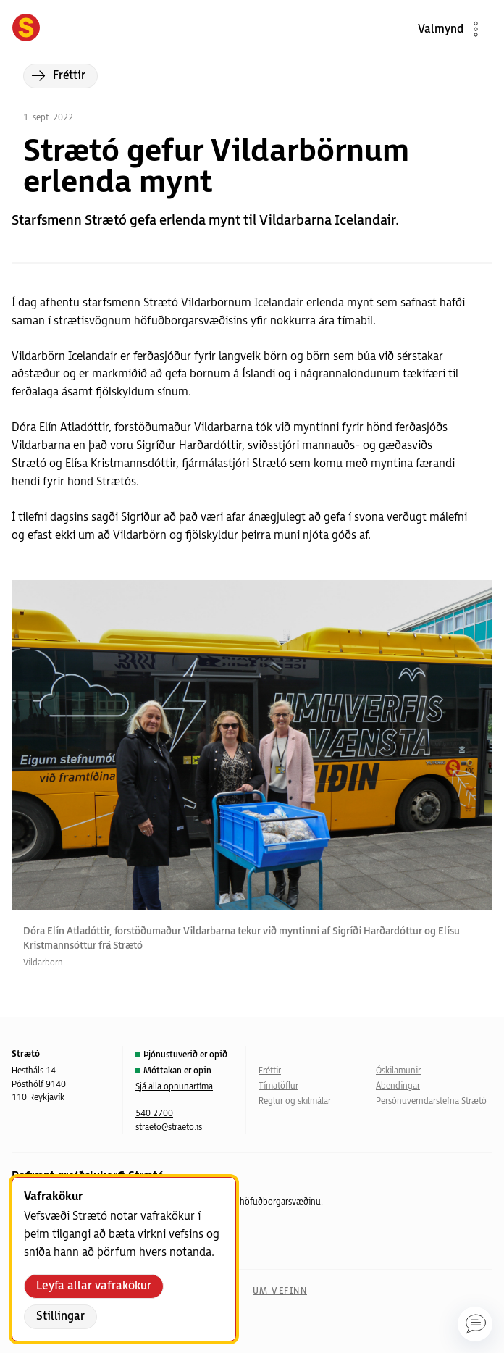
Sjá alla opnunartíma (174, 1086)
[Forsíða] (26, 29)
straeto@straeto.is (168, 1127)
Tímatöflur (278, 1086)
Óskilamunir (398, 1070)
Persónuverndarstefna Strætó (431, 1101)
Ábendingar (398, 1086)
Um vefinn (280, 1291)
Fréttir (270, 1070)
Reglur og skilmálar (295, 1101)
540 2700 (154, 1113)
